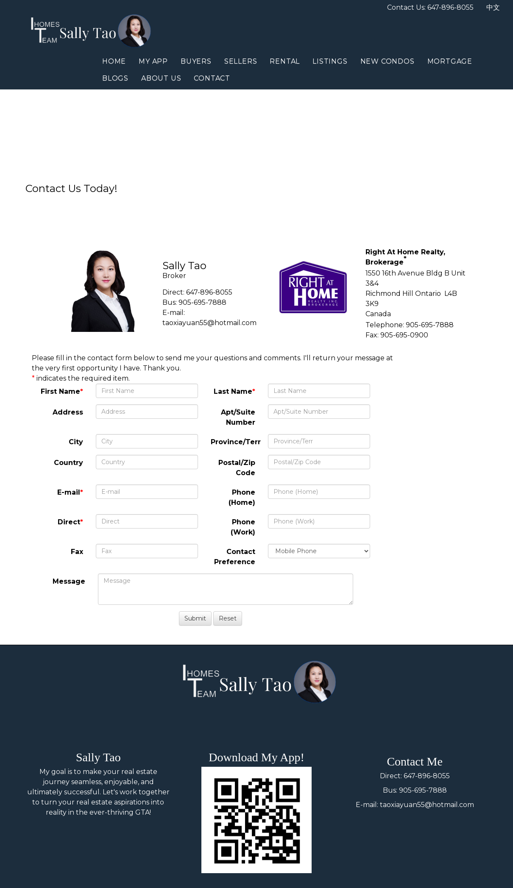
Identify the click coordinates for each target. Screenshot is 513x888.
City (76, 442)
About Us (161, 78)
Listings (329, 61)
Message (69, 581)
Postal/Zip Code (236, 468)
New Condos (387, 61)
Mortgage (449, 61)
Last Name (233, 391)
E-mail (68, 492)
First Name (60, 391)
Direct (69, 522)
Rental (285, 61)
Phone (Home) (242, 497)
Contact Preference (234, 557)
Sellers (240, 61)
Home (114, 61)
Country (68, 463)
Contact (212, 78)
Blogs (115, 78)
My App (153, 61)
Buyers (196, 61)
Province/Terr (236, 442)
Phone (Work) (243, 527)
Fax (77, 552)
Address (68, 412)
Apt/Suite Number (238, 417)
